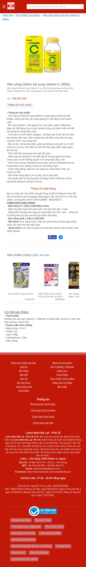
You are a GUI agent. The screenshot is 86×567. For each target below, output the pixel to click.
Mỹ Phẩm (24, 371)
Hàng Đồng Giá (24, 387)
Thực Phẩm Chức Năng (28, 15)
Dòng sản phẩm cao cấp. (23, 363)
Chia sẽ (24, 367)
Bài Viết (24, 375)
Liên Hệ (24, 379)
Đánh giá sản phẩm (62, 363)
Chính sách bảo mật (43, 423)
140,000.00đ (59, 299)
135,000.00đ (29, 299)
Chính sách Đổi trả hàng (43, 410)
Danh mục (62, 371)
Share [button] (53, 237)
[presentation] (74, 278)
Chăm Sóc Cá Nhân (62, 383)
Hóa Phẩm (23, 391)
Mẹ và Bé (62, 387)
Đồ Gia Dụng (24, 383)
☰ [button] (4, 6)
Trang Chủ (7, 15)
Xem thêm (44, 255)
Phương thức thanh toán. (43, 404)
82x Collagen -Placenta (62, 367)
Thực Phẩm (62, 375)
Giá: (9, 98)
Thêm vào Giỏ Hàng (20, 105)
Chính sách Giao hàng (43, 416)
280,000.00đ (19, 98)
